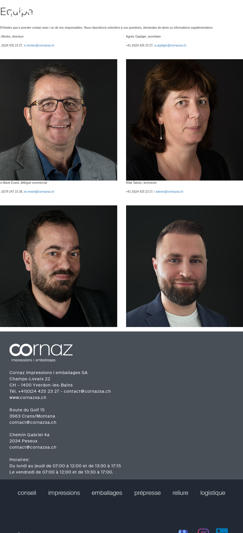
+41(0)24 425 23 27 (38, 391)
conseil (27, 493)
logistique (212, 493)
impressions (64, 493)
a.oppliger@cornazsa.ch (170, 45)
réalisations (158, 15)
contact (223, 15)
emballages (107, 493)
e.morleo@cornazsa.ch (39, 45)
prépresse (147, 493)
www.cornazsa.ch (27, 397)
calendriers (192, 15)
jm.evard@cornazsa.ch (39, 191)
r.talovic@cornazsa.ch (168, 191)
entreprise (124, 15)
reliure (180, 493)
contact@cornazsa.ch (87, 391)
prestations (91, 15)
